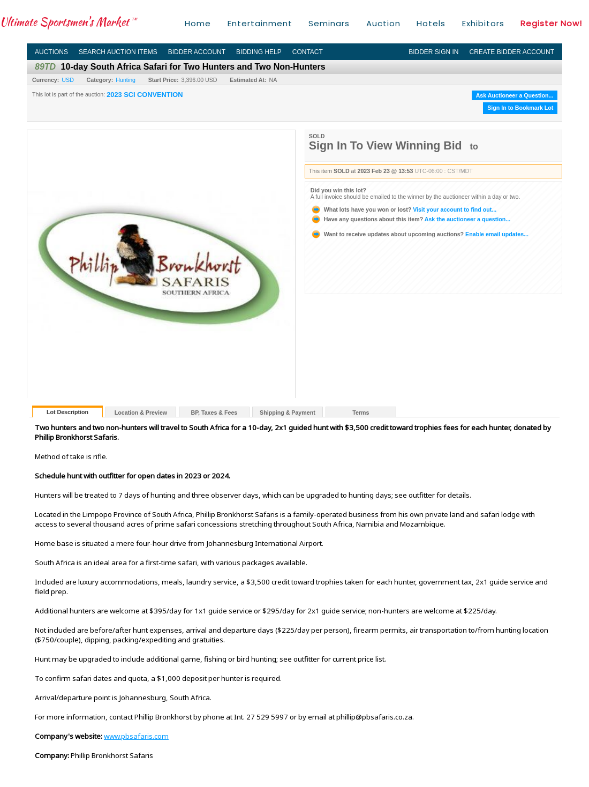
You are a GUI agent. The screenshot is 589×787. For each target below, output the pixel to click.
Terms (360, 412)
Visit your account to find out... (403, 209)
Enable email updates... (419, 234)
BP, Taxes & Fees (214, 412)
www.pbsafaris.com (136, 736)
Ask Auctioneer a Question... (515, 95)
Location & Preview (141, 412)
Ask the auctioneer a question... (410, 219)
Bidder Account (196, 52)
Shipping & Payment (287, 412)
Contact (307, 52)
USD (68, 80)
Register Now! (551, 23)
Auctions (51, 52)
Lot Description (67, 412)
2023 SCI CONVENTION (145, 95)
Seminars (329, 23)
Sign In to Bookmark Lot (520, 107)
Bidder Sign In (433, 52)
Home (198, 23)
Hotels (431, 23)
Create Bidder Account (512, 52)
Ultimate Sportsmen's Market (68, 21)
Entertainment (260, 23)
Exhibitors (483, 23)
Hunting (125, 80)
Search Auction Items (118, 52)
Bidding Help (259, 52)
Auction (383, 23)
